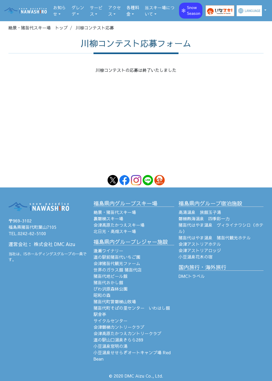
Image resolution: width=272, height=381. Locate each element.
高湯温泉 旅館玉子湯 (199, 212)
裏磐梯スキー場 (108, 218)
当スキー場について (160, 11)
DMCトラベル (191, 276)
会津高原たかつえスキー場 (119, 225)
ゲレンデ (77, 11)
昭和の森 (102, 295)
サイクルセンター (111, 320)
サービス (96, 11)
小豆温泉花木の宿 (195, 257)
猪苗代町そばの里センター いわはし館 (132, 308)
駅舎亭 (100, 314)
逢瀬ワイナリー (108, 250)
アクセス (114, 11)
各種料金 (132, 11)
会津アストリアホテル (199, 244)
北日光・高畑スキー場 (115, 231)
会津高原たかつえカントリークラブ (128, 333)
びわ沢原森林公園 (111, 289)
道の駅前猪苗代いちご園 (117, 257)
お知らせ (59, 11)
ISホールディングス (40, 253)
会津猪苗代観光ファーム (117, 263)
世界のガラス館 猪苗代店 (118, 270)
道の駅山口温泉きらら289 (118, 340)
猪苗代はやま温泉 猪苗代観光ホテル (214, 237)
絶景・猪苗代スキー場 (115, 212)
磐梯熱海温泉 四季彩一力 (204, 218)
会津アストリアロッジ (199, 250)
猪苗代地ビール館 (111, 276)
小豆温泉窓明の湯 (111, 346)
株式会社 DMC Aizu (54, 244)
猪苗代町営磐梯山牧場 (115, 301)
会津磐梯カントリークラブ (119, 327)
